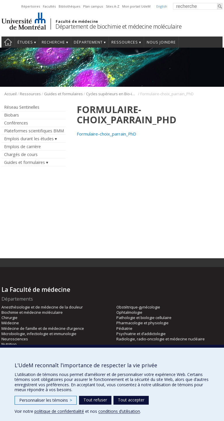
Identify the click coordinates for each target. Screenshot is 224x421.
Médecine (10, 322)
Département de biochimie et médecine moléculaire (118, 26)
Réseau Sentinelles (21, 107)
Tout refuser (95, 400)
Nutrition (9, 344)
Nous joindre (161, 42)
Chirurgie (9, 317)
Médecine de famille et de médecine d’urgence (42, 328)
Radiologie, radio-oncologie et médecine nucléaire (160, 339)
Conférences (16, 123)
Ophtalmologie (129, 312)
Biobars (11, 115)
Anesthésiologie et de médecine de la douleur (42, 307)
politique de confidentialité (59, 411)
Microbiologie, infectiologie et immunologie (38, 333)
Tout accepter (131, 400)
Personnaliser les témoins (45, 400)
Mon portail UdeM (136, 6)
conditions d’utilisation (119, 411)
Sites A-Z (112, 6)
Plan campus (93, 6)
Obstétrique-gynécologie (138, 307)
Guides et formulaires (63, 93)
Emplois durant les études (29, 138)
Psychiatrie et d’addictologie (141, 333)
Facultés (49, 6)
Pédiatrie (124, 328)
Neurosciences (14, 339)
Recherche (53, 42)
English (161, 6)
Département (88, 42)
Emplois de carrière (22, 146)
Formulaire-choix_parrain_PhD (106, 134)
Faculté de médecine (77, 21)
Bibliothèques (69, 6)
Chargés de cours (21, 154)
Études (25, 42)
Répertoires (30, 6)
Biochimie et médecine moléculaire (32, 312)
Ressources (124, 42)
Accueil (8, 42)
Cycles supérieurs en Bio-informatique (111, 93)
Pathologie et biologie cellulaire (144, 317)
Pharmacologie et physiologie (142, 322)
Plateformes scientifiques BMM (34, 131)
